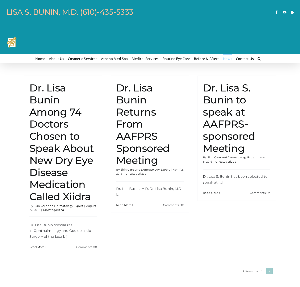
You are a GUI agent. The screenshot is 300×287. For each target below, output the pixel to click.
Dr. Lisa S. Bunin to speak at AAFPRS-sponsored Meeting (229, 118)
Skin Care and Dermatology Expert (58, 205)
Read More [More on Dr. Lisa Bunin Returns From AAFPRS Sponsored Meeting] (123, 246)
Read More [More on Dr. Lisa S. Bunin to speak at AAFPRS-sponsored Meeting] (210, 246)
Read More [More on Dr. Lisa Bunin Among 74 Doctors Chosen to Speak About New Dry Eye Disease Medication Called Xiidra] (37, 247)
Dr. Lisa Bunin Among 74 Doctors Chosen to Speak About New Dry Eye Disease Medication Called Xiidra (61, 142)
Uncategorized (53, 209)
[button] (259, 58)
